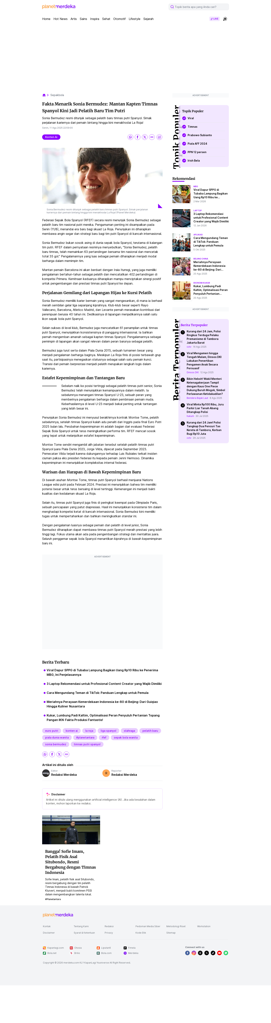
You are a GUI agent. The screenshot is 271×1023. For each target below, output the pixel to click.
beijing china (200, 259)
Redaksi (109, 926)
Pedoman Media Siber (148, 926)
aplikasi (198, 234)
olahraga (129, 730)
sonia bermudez (55, 744)
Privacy (109, 932)
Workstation (203, 926)
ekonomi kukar (201, 283)
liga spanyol (108, 730)
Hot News (60, 19)
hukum (190, 416)
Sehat (106, 19)
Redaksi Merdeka (64, 775)
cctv (189, 346)
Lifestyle (134, 19)
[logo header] (58, 7)
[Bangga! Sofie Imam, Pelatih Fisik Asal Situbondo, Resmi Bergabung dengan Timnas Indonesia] (71, 830)
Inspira (94, 19)
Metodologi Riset (176, 926)
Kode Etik (141, 932)
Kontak (47, 926)
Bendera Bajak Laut (197, 398)
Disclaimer (49, 932)
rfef (104, 737)
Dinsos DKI (193, 372)
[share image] (159, 137)
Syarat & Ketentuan (84, 932)
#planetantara (85, 737)
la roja (89, 730)
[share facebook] (137, 137)
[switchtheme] (225, 19)
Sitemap (171, 932)
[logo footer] (58, 915)
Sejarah (148, 19)
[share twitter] (145, 137)
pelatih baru (150, 730)
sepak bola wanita (126, 737)
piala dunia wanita (57, 737)
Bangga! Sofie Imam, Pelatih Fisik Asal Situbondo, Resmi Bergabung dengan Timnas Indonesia (70, 862)
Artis (74, 19)
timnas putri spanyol (87, 744)
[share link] (152, 137)
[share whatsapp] (130, 137)
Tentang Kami (81, 926)
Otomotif (119, 19)
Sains (83, 19)
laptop (197, 210)
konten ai (51, 137)
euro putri (51, 730)
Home (46, 19)
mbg (195, 186)
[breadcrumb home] (46, 95)
